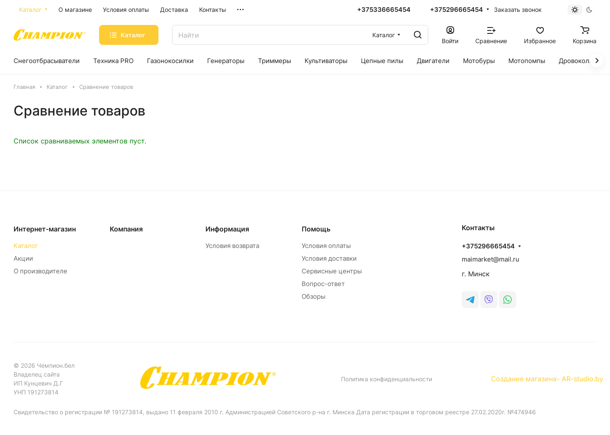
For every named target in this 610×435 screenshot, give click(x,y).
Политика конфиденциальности (386, 379)
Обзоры (313, 296)
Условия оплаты (326, 246)
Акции (23, 258)
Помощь (316, 229)
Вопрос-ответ (323, 284)
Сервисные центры (332, 271)
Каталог (26, 246)
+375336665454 (383, 10)
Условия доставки (329, 258)
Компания (126, 229)
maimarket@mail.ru (490, 259)
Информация (227, 229)
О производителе (40, 271)
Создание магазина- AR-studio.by (547, 378)
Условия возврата (232, 246)
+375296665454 (456, 10)
